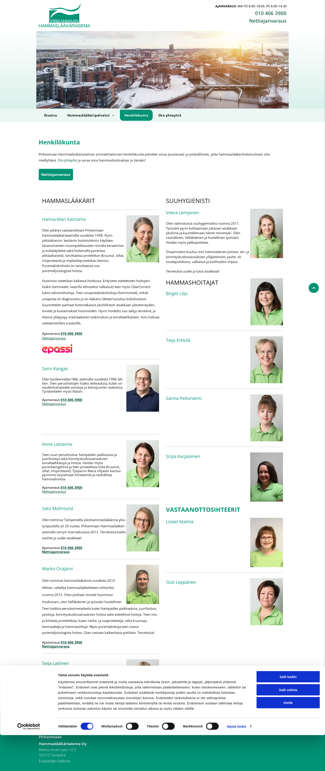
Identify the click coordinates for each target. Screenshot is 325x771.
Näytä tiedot (236, 762)
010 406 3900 (271, 13)
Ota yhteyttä (67, 160)
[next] (280, 70)
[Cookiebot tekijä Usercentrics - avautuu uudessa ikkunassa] (28, 762)
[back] (45, 70)
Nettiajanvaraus (268, 20)
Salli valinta (288, 726)
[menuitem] (50, 115)
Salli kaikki (288, 713)
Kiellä (288, 739)
